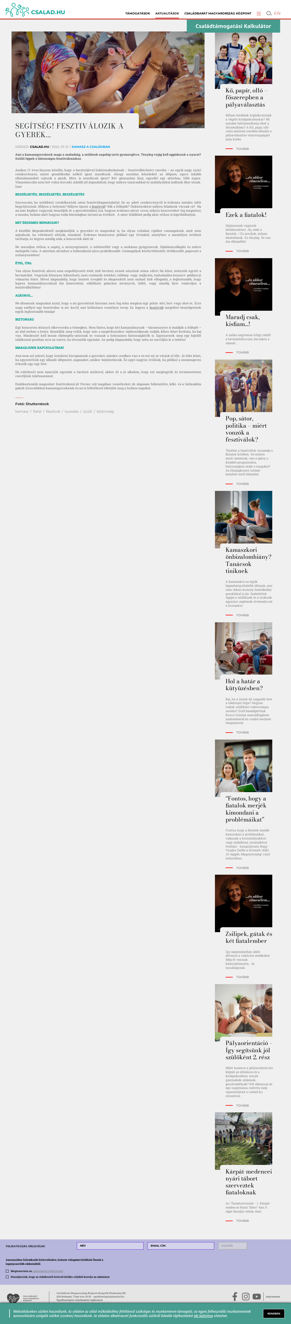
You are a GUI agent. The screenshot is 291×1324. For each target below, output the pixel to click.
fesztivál (98, 206)
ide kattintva (203, 1315)
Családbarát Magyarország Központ (217, 13)
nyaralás (72, 411)
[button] (259, 13)
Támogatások (137, 13)
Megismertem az (37, 1271)
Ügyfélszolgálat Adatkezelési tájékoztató (79, 1300)
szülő (87, 411)
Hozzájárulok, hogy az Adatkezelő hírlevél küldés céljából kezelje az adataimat (60, 1276)
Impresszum (273, 1296)
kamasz (22, 411)
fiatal (37, 411)
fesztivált (157, 308)
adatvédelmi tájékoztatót (48, 1271)
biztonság (105, 411)
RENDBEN (273, 1313)
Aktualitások (167, 13)
